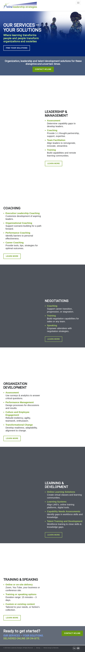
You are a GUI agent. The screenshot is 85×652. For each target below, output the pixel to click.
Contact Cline (43, 69)
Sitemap (38, 647)
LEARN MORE (53, 163)
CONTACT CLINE (72, 633)
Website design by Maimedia (50, 647)
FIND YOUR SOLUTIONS (16, 48)
